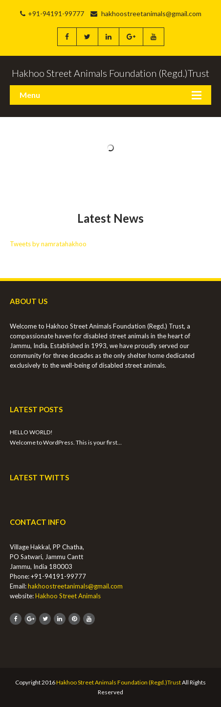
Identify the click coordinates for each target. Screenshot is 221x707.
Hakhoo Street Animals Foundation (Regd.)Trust (118, 682)
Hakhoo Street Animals (68, 596)
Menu (30, 94)
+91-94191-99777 (52, 13)
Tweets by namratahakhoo (48, 244)
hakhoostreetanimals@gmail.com (145, 13)
